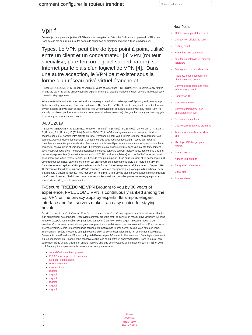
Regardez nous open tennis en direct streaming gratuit (191, 77)
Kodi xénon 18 (183, 96)
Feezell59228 (129, 325)
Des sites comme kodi (187, 119)
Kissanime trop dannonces (189, 52)
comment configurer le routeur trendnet (81, 4)
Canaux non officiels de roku (190, 39)
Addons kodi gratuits (186, 159)
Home (129, 314)
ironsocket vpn (56, 267)
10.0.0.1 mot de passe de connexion (68, 256)
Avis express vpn (184, 152)
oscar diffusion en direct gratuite (66, 252)
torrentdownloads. (58, 263)
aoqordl (53, 270)
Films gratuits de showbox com (191, 69)
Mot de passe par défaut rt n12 (191, 33)
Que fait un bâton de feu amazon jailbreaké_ (193, 61)
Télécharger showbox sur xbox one (191, 134)
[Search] (185, 4)
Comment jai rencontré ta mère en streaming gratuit (192, 87)
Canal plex (180, 171)
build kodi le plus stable (61, 259)
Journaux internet (184, 102)
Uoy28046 (129, 318)
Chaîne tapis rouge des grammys (193, 125)
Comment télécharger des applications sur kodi (189, 111)
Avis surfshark (182, 178)
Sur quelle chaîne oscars (188, 165)
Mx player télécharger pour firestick (189, 144)
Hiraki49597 (129, 321)
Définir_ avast (182, 46)
